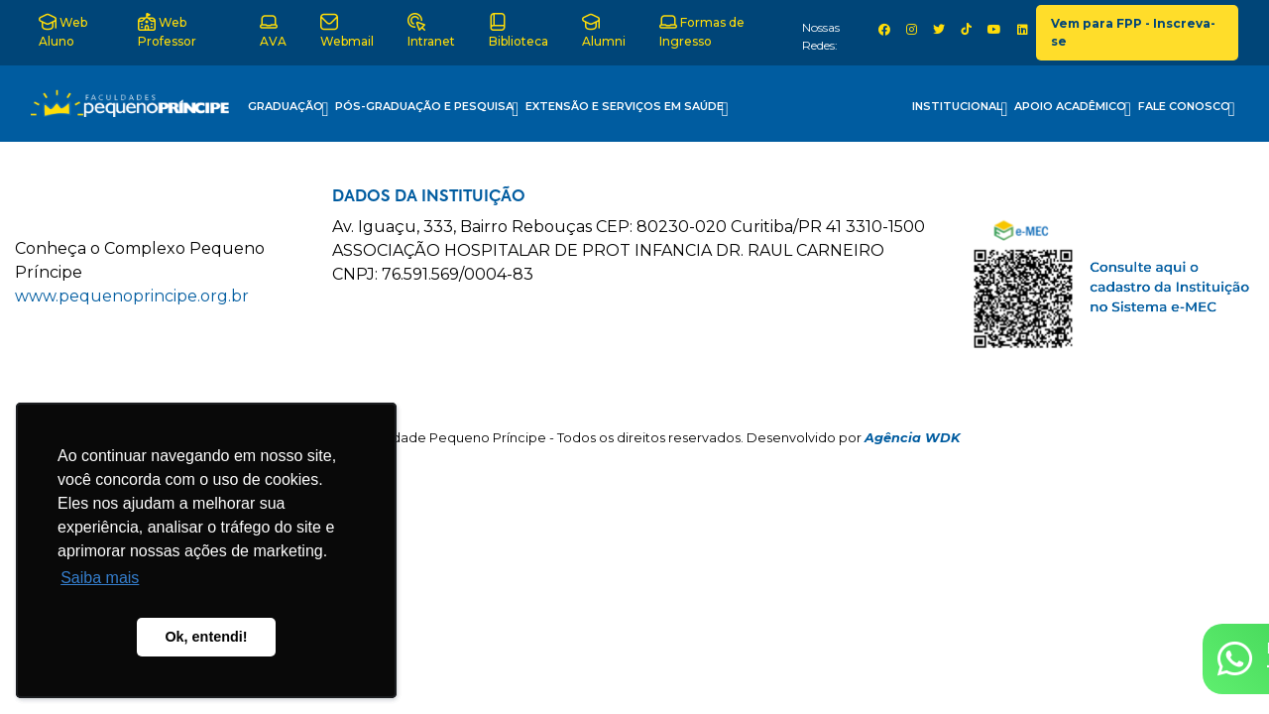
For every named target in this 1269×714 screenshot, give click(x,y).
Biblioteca (518, 31)
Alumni (604, 31)
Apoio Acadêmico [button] (1072, 109)
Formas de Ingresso (702, 31)
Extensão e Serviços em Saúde (627, 109)
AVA (273, 31)
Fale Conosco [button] (1186, 109)
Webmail (347, 31)
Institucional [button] (959, 109)
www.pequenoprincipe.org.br (132, 296)
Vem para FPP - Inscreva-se (1133, 32)
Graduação (288, 109)
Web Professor (167, 31)
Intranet (431, 31)
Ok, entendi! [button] (206, 637)
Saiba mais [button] (99, 577)
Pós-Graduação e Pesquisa (427, 109)
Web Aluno (63, 31)
